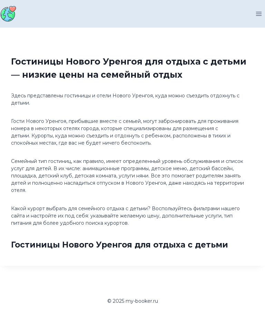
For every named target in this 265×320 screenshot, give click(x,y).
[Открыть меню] (258, 13)
